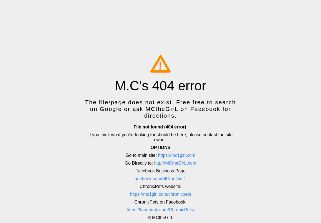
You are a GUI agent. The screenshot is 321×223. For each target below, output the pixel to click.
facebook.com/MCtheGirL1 (159, 178)
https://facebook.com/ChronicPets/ (160, 209)
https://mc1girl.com (176, 155)
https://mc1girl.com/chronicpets (160, 194)
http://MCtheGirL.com (175, 163)
